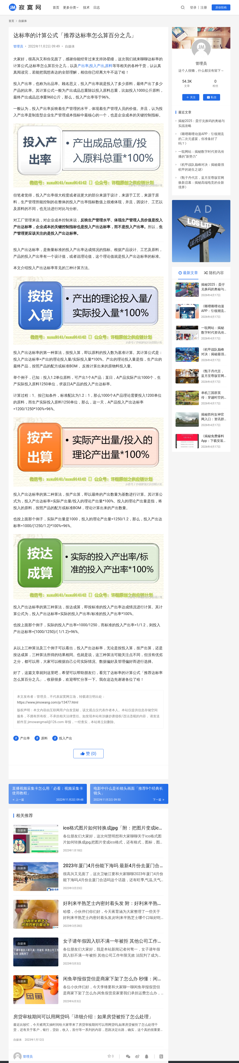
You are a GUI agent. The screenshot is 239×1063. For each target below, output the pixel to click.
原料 (108, 66)
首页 (56, 7)
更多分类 (70, 7)
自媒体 (70, 46)
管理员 (18, 46)
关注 (191, 97)
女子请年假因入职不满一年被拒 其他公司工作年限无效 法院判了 (112, 944)
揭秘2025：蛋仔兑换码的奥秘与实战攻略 (213, 289)
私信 (211, 97)
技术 (87, 7)
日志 (97, 7)
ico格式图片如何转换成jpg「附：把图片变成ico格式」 (112, 828)
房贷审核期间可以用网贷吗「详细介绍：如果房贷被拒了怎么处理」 (83, 1020)
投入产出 (96, 66)
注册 (203, 7)
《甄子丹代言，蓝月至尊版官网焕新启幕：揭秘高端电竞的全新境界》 (201, 182)
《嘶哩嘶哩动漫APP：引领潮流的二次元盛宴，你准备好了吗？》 (201, 138)
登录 (193, 7)
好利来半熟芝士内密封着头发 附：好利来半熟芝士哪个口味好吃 (112, 905)
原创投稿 (221, 7)
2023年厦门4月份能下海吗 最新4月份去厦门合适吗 (111, 867)
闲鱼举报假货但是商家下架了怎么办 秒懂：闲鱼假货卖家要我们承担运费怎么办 (112, 982)
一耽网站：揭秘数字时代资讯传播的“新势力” (212, 332)
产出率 (83, 66)
